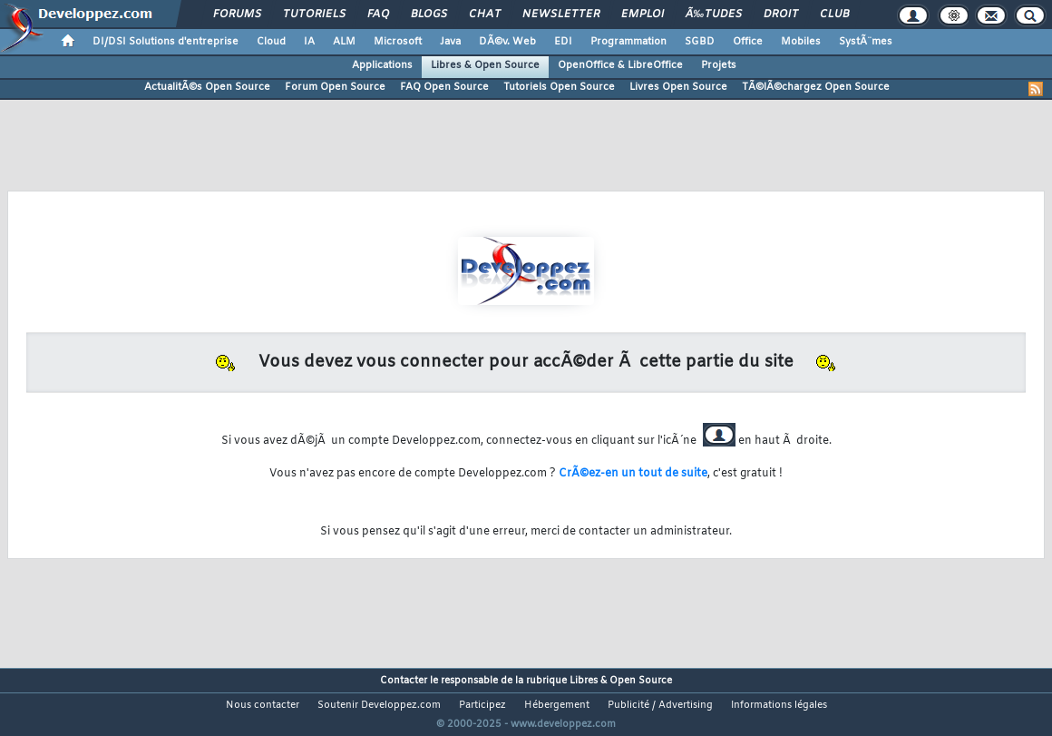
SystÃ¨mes (865, 41)
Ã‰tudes (714, 14)
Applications (382, 65)
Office (748, 41)
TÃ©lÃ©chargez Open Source (816, 87)
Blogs (429, 14)
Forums (237, 14)
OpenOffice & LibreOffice (620, 65)
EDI (563, 41)
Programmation (628, 41)
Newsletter (561, 14)
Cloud (271, 41)
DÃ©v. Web (507, 41)
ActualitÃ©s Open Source (207, 87)
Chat (484, 14)
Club (834, 14)
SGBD (700, 41)
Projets (718, 65)
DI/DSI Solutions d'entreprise (166, 41)
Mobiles (801, 41)
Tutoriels (314, 14)
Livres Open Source (678, 87)
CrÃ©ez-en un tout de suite (633, 473)
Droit (781, 14)
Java (450, 41)
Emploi (642, 14)
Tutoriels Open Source (559, 87)
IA (309, 41)
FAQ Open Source (444, 87)
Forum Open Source (335, 87)
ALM (344, 41)
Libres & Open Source (485, 65)
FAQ (378, 14)
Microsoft (398, 41)
